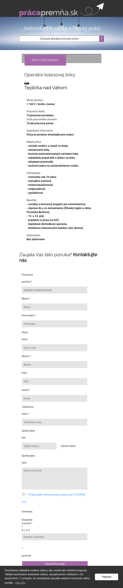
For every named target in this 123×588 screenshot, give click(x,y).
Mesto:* (26, 356)
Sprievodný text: (27, 459)
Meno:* (26, 298)
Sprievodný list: (27, 434)
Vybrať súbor (68, 446)
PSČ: (25, 373)
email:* (26, 390)
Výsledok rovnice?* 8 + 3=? (27, 525)
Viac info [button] (20, 582)
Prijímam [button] (106, 576)
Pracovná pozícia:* (27, 278)
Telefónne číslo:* (27, 410)
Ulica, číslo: (25, 336)
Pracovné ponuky (45, 60)
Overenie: (27, 511)
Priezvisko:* (27, 315)
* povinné (26, 552)
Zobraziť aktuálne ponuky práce (59, 38)
